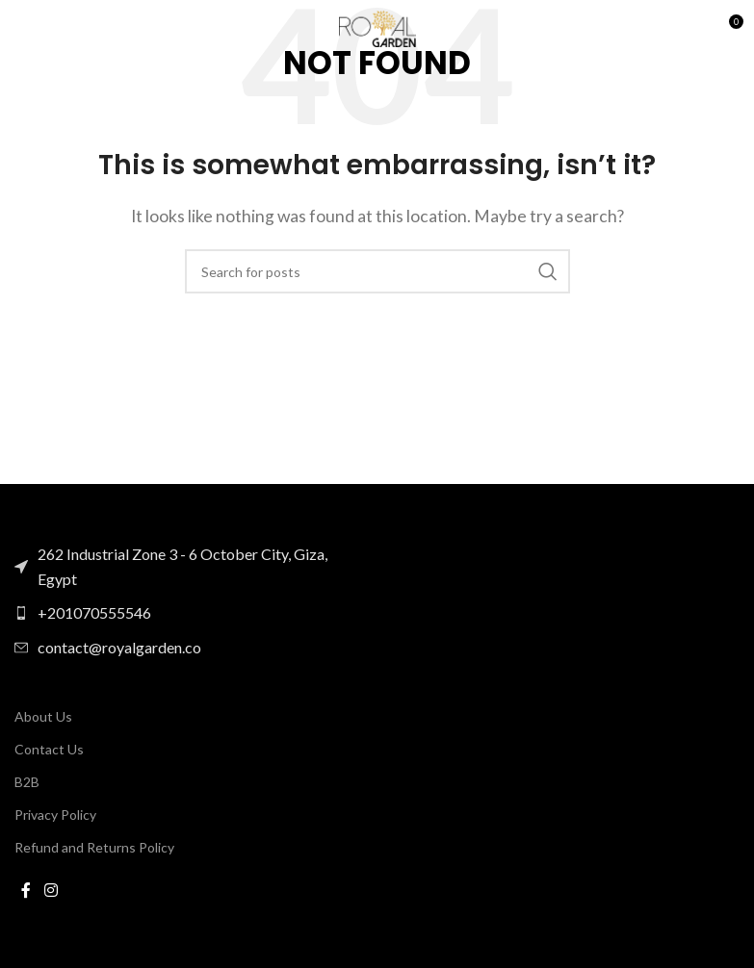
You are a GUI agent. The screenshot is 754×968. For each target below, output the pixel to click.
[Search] (377, 271)
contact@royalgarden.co (119, 647)
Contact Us (49, 749)
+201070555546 (94, 612)
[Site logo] (377, 26)
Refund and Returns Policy (94, 847)
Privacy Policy (55, 814)
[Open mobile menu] (24, 29)
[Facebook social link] (26, 891)
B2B (26, 782)
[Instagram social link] (51, 891)
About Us (43, 716)
